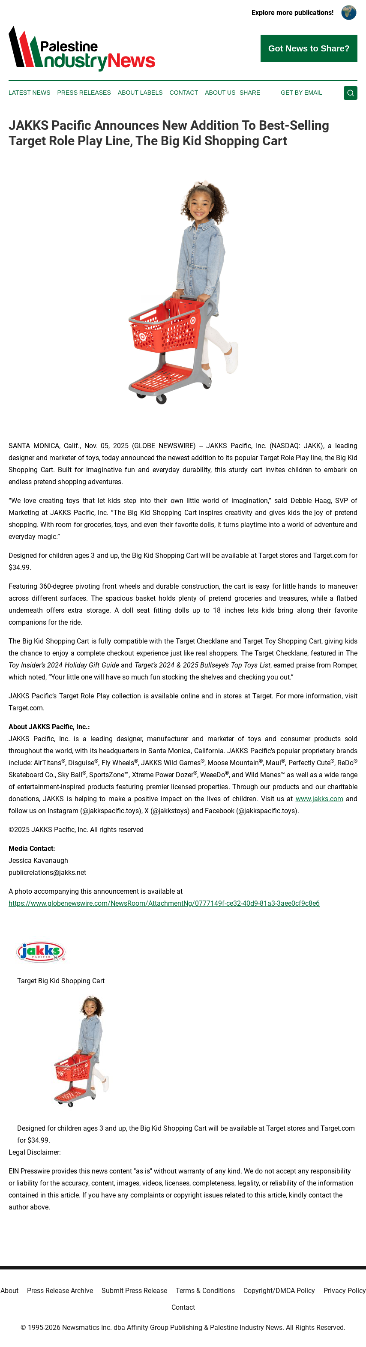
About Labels (140, 92)
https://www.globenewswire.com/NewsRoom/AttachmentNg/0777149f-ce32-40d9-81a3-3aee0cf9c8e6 (164, 903)
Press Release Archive (60, 1291)
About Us (220, 92)
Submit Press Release (134, 1291)
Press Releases (84, 92)
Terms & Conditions (205, 1291)
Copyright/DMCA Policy (279, 1291)
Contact (184, 92)
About (9, 1291)
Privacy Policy (345, 1291)
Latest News (30, 92)
